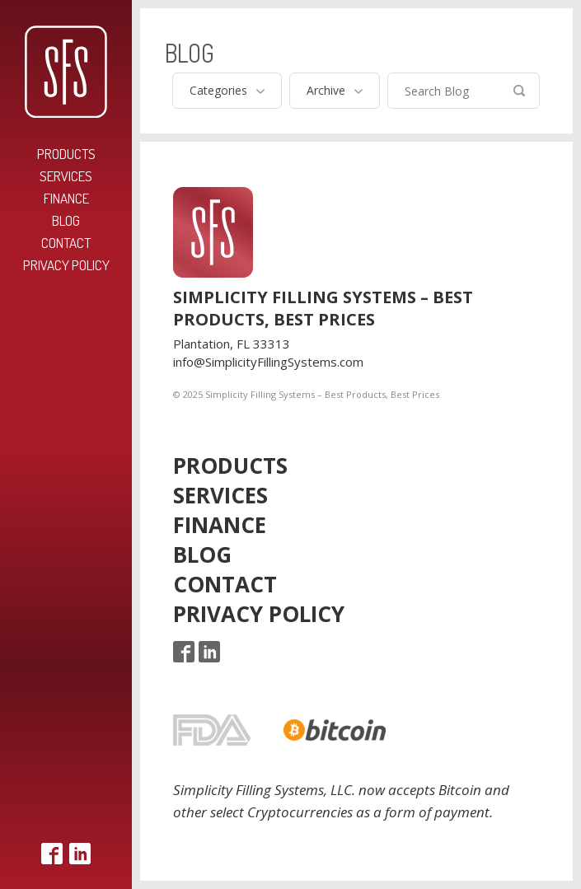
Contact (66, 242)
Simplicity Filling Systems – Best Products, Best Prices (66, 72)
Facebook (52, 853)
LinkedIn (80, 853)
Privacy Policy (66, 265)
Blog (66, 220)
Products (66, 153)
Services (66, 176)
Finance (66, 198)
